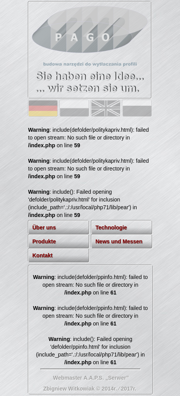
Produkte (44, 241)
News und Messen (119, 241)
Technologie (111, 227)
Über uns (44, 227)
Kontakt (43, 255)
